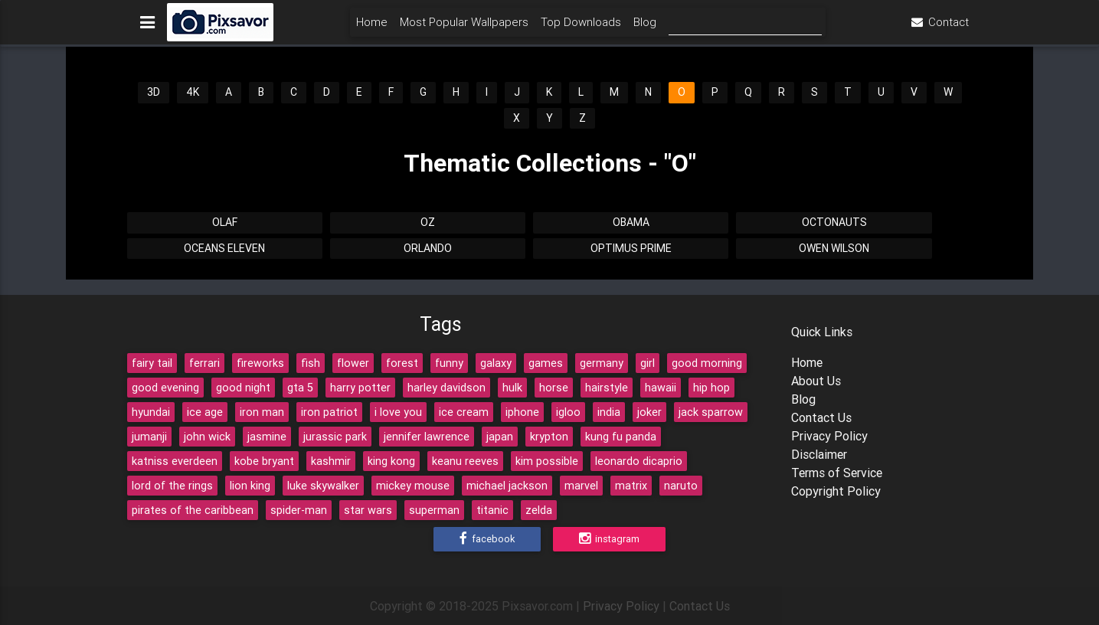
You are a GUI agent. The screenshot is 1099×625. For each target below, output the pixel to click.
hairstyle (606, 387)
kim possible (546, 461)
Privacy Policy (829, 435)
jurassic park (335, 436)
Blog (644, 28)
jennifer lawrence (426, 436)
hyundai (151, 412)
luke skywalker (323, 485)
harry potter (360, 387)
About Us (816, 380)
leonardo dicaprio (638, 461)
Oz (427, 222)
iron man (262, 412)
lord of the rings (172, 485)
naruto (681, 485)
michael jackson (507, 485)
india (608, 412)
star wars (368, 510)
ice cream (464, 412)
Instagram (609, 539)
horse (553, 387)
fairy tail (152, 363)
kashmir (331, 461)
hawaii (660, 387)
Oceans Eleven (224, 248)
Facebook (487, 539)
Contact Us (821, 417)
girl (647, 363)
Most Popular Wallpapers (464, 28)
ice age (205, 412)
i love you (398, 412)
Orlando (428, 248)
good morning (707, 363)
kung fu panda (620, 436)
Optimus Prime (631, 248)
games (545, 363)
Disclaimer (819, 454)
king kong (391, 461)
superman (434, 510)
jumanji (149, 436)
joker (649, 412)
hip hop (711, 387)
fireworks (260, 363)
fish (310, 363)
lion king (250, 485)
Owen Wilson (834, 248)
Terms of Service (836, 472)
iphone (522, 412)
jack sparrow (711, 412)
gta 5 (300, 387)
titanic (492, 510)
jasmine (266, 436)
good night (243, 387)
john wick (207, 436)
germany (601, 363)
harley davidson (446, 387)
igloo (568, 412)
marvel (581, 485)
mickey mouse (413, 485)
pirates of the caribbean (192, 510)
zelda (538, 510)
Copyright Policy (836, 491)
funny (449, 363)
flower (353, 363)
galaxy (496, 363)
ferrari (204, 363)
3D (153, 92)
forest (402, 363)
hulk (512, 387)
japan (499, 436)
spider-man (298, 510)
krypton (549, 436)
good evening (165, 387)
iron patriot (329, 412)
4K (192, 92)
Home (372, 28)
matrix (631, 485)
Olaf (224, 222)
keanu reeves (465, 461)
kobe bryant (264, 461)
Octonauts (834, 222)
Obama (631, 222)
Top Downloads (581, 28)
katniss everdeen (175, 461)
